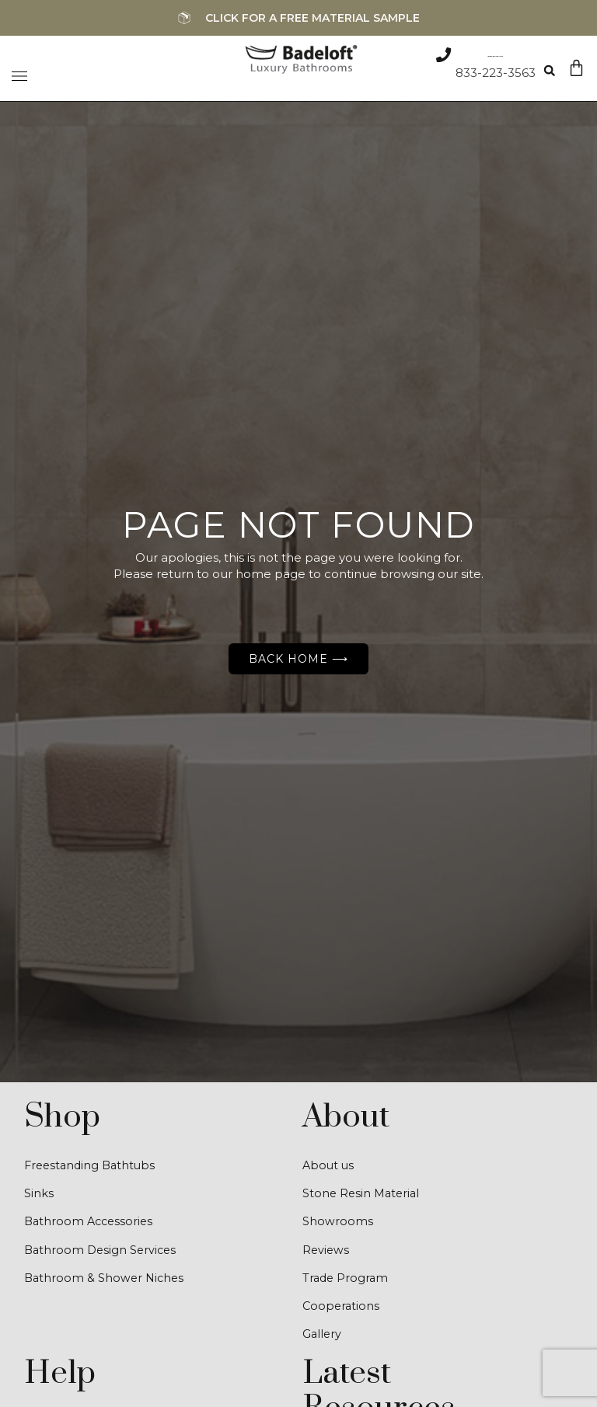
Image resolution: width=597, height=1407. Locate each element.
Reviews (326, 1252)
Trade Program (346, 1280)
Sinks (39, 1194)
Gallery (322, 1338)
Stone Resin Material (363, 1194)
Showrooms (337, 1223)
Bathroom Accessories (91, 1223)
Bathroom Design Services (102, 1252)
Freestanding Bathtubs (92, 1165)
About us (329, 1165)
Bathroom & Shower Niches (106, 1280)
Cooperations (342, 1309)
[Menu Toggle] (19, 72)
